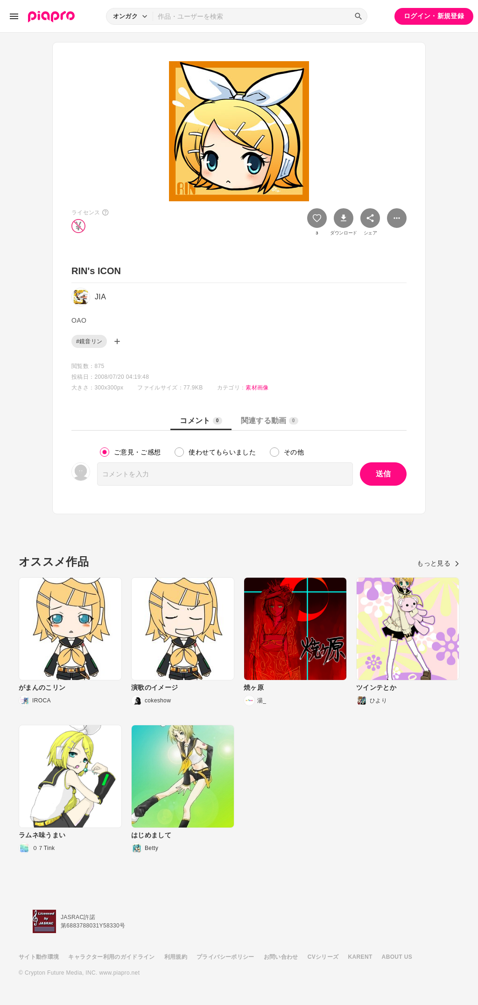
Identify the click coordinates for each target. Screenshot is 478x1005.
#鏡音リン (89, 341)
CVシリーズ (323, 957)
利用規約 (175, 957)
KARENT (360, 957)
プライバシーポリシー (225, 957)
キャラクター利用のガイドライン (111, 957)
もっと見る (438, 563)
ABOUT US (397, 957)
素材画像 (257, 387)
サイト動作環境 (39, 957)
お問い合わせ (281, 957)
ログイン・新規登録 (434, 16)
